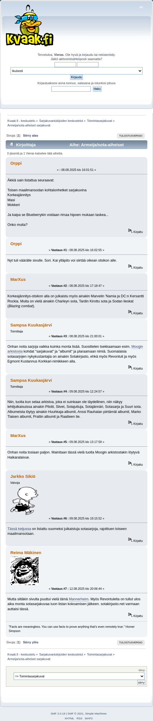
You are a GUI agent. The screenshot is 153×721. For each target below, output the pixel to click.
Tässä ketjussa (19, 529)
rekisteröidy (106, 54)
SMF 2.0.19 (58, 713)
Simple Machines (96, 713)
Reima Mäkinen (25, 552)
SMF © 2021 (75, 713)
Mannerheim (78, 599)
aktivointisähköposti (73, 59)
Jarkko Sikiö (22, 476)
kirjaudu (87, 54)
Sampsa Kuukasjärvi (31, 325)
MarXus (18, 279)
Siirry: (142, 670)
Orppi (16, 163)
